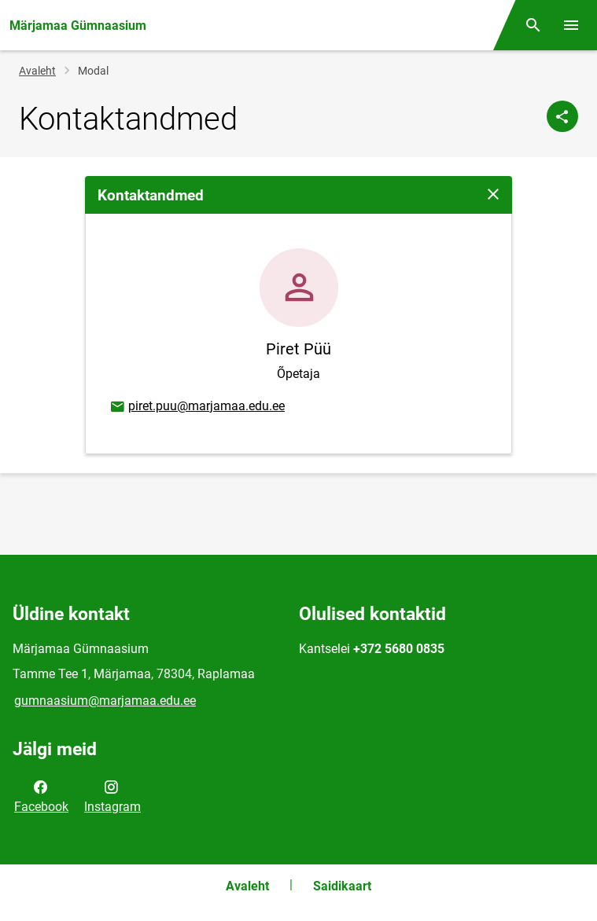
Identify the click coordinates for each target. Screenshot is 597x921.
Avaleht (37, 70)
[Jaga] (562, 116)
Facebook (41, 795)
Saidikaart (342, 886)
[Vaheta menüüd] (571, 25)
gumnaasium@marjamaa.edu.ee (105, 700)
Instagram (112, 795)
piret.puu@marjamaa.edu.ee (197, 407)
